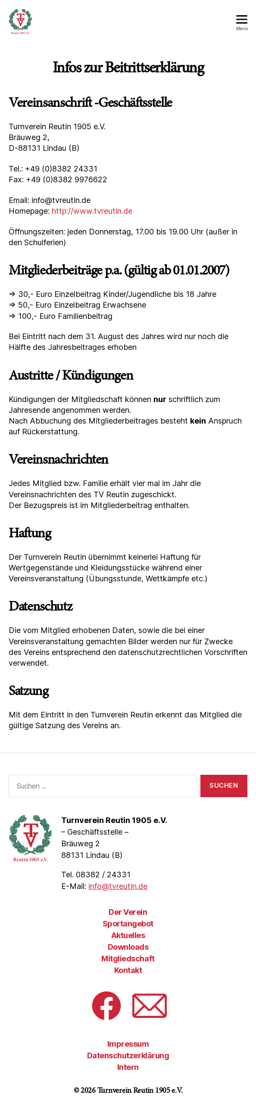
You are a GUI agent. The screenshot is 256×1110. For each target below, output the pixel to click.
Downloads (128, 946)
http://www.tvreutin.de (92, 210)
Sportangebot (128, 923)
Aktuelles (128, 935)
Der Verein (128, 912)
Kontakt (128, 970)
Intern (128, 1067)
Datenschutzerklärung (128, 1055)
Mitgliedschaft (127, 958)
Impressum (128, 1043)
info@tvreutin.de (117, 886)
